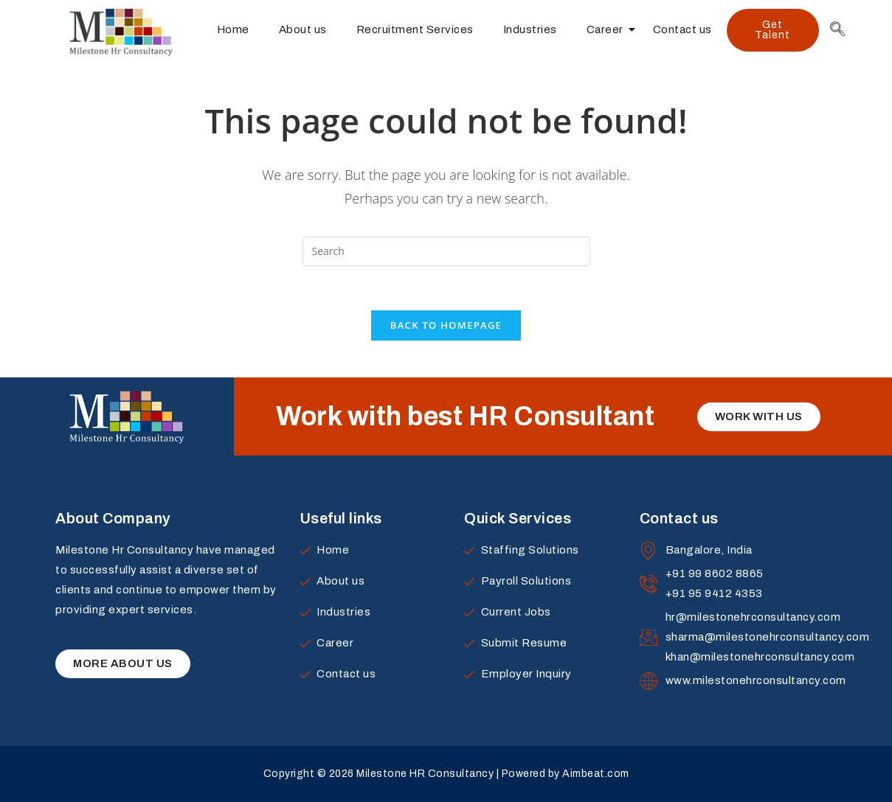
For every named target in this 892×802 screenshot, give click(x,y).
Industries (530, 29)
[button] (773, 30)
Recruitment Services (415, 29)
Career (609, 29)
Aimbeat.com (595, 774)
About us (303, 29)
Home (233, 29)
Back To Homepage (446, 325)
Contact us (682, 29)
